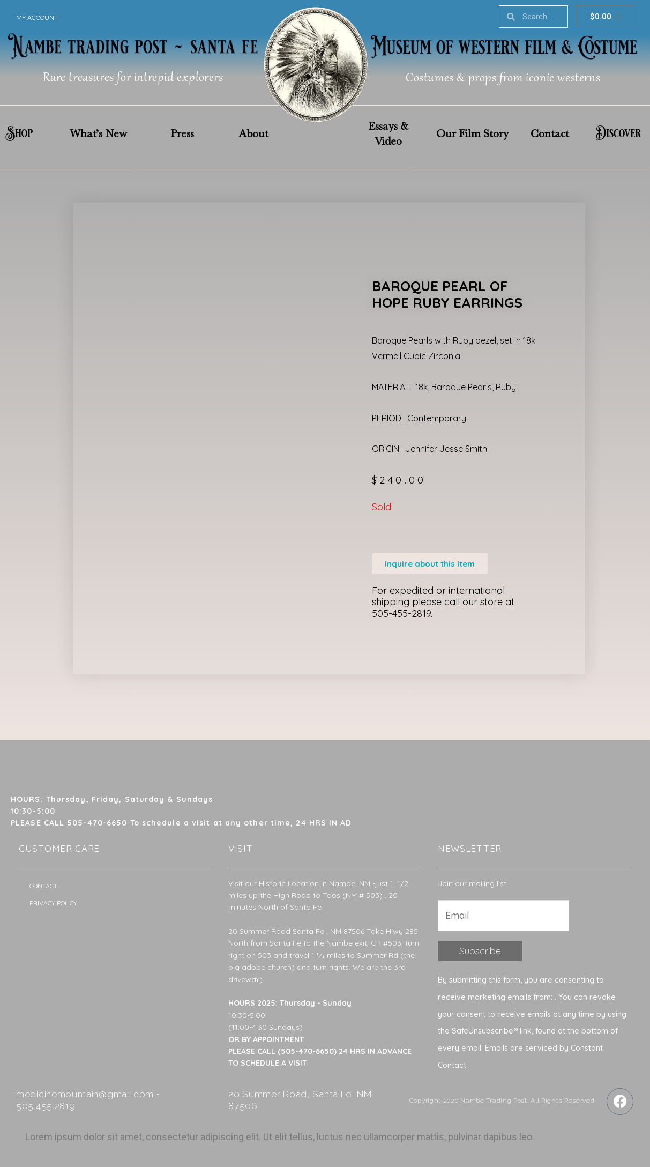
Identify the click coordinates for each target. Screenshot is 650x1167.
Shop (19, 133)
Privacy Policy (53, 903)
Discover (618, 133)
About (253, 133)
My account (37, 17)
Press (182, 133)
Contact (550, 133)
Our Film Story (472, 133)
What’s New (98, 133)
